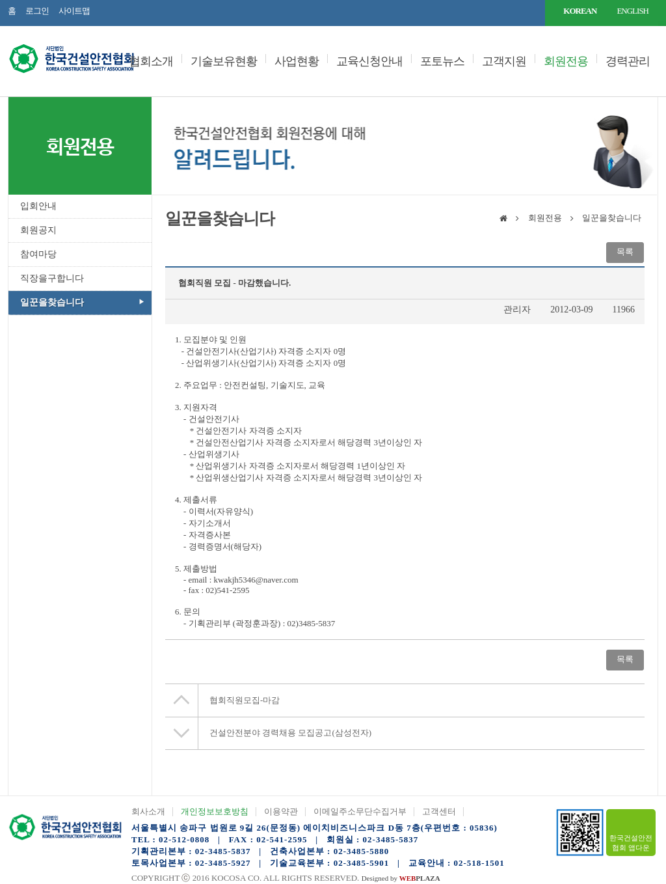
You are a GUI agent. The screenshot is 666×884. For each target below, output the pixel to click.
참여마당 (38, 254)
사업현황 (296, 61)
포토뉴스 (442, 61)
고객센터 (439, 811)
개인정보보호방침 (214, 811)
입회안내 (38, 206)
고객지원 (504, 61)
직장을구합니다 (52, 278)
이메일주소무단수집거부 (359, 811)
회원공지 (38, 230)
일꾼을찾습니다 (52, 302)
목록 (625, 251)
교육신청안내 (369, 61)
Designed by (401, 878)
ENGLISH (632, 11)
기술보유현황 (224, 61)
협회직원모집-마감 (244, 700)
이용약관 (281, 811)
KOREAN (579, 11)
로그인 (37, 11)
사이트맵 (74, 11)
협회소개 (151, 61)
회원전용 (566, 61)
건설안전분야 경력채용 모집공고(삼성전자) (290, 733)
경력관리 (628, 61)
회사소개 (148, 811)
